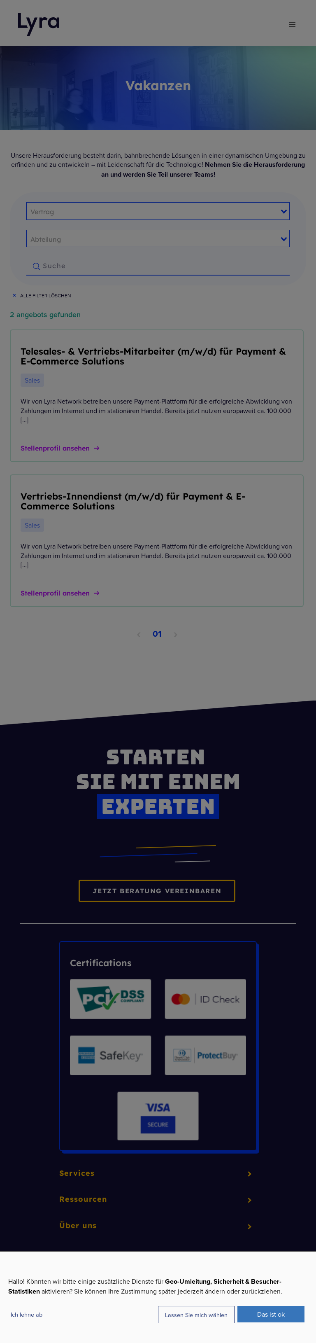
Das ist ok (271, 1314)
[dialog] (158, 1297)
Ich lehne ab (26, 1314)
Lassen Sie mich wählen (196, 1314)
